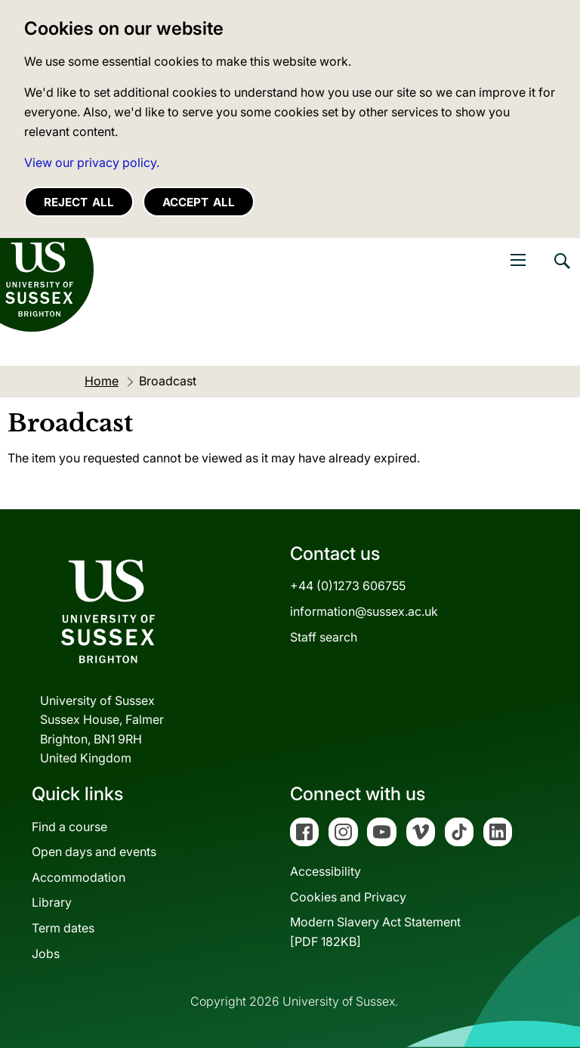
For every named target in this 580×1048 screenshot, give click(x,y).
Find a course (69, 826)
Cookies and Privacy (348, 896)
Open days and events (94, 851)
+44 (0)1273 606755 (348, 585)
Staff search (323, 637)
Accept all (198, 202)
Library (52, 902)
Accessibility (325, 871)
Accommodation (78, 877)
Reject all (79, 202)
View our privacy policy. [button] (91, 162)
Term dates (63, 927)
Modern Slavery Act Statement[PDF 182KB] (375, 931)
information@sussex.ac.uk (364, 611)
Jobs (46, 953)
